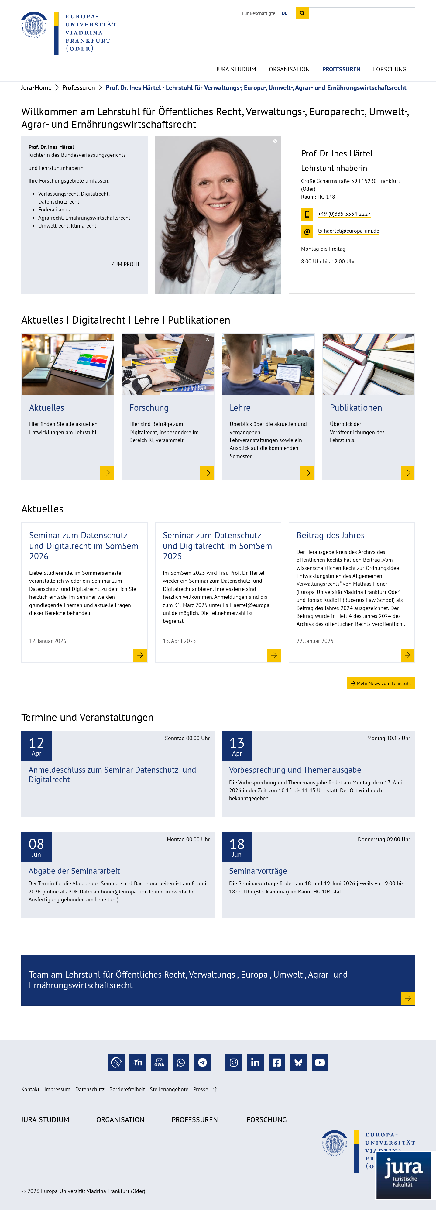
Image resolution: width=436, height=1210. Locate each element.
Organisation (289, 55)
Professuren (341, 55)
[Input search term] (362, 13)
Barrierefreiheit (127, 1089)
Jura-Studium (236, 55)
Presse (200, 1089)
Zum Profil (125, 264)
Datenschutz (90, 1089)
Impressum (57, 1089)
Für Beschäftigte (258, 13)
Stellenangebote (169, 1089)
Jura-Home (36, 87)
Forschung (389, 55)
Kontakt (30, 1089)
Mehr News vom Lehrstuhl (381, 683)
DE (284, 13)
